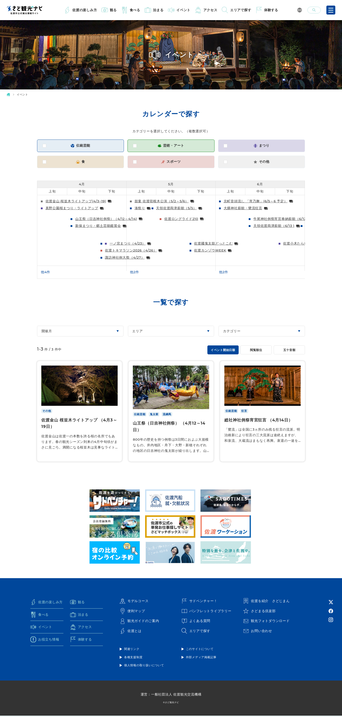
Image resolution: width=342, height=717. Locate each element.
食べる (135, 10)
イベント (183, 10)
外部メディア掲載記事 (201, 658)
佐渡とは (131, 632)
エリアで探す (240, 10)
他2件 (134, 273)
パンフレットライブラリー (206, 612)
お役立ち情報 (44, 641)
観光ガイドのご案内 (139, 622)
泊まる (158, 10)
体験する (271, 10)
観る (113, 10)
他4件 (45, 273)
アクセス (210, 10)
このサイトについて (200, 650)
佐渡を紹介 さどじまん (266, 602)
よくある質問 (196, 622)
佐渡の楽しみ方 (84, 10)
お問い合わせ (257, 632)
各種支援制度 (133, 658)
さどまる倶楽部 (259, 612)
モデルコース (134, 602)
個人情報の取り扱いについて (144, 666)
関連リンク (132, 650)
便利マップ (132, 612)
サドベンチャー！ (199, 602)
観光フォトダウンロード (266, 622)
